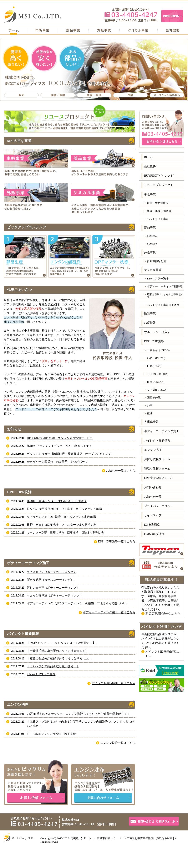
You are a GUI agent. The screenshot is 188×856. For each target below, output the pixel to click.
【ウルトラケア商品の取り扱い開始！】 (53, 666)
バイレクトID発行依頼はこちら (163, 654)
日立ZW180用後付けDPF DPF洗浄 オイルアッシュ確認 (64, 508)
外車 (149, 405)
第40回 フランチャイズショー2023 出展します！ (59, 446)
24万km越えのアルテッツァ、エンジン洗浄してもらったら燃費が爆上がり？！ (78, 713)
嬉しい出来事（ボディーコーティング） (53, 587)
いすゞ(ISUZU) (156, 358)
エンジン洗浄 (153, 449)
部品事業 (150, 227)
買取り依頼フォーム (157, 468)
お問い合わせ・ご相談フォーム (154, 821)
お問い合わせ (153, 487)
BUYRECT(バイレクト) (159, 175)
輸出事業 (150, 313)
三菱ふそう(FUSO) (158, 350)
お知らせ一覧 (153, 496)
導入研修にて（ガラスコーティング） (51, 572)
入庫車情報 (151, 421)
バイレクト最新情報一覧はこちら (113, 683)
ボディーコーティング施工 (161, 431)
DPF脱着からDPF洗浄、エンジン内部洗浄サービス (60, 438)
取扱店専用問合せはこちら (163, 613)
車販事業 (150, 194)
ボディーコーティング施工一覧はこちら (109, 612)
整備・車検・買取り (159, 211)
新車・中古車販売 (158, 203)
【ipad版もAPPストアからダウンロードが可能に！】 (61, 642)
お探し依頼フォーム (157, 459)
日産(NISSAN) (155, 381)
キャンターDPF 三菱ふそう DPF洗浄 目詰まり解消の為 (66, 532)
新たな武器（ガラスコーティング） (50, 579)
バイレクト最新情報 (157, 440)
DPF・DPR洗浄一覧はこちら (116, 541)
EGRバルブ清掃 (154, 534)
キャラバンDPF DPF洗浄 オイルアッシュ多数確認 (61, 516)
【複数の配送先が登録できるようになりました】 (59, 658)
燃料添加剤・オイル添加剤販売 (164, 296)
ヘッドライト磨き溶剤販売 (163, 304)
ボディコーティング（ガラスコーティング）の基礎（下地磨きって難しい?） (77, 603)
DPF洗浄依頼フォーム (158, 478)
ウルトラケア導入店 (157, 332)
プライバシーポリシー (158, 506)
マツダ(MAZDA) (157, 389)
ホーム (148, 157)
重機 (149, 413)
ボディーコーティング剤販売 (164, 286)
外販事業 (150, 252)
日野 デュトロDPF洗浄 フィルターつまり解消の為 (61, 524)
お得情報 (150, 322)
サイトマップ (153, 515)
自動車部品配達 (156, 261)
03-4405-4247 (131, 15)
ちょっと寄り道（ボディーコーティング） (54, 595)
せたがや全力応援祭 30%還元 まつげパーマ (57, 461)
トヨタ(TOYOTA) (157, 373)
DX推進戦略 (152, 524)
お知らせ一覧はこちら (120, 470)
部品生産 (152, 236)
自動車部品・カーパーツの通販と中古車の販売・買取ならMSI (134, 838)
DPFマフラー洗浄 (157, 278)
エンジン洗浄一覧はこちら (117, 742)
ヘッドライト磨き (158, 218)
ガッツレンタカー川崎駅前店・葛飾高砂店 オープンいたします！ (70, 453)
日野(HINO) (154, 366)
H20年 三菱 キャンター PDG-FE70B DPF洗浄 (57, 501)
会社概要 (150, 166)
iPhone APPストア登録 (41, 674)
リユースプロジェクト (158, 185)
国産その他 (154, 397)
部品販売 (152, 244)
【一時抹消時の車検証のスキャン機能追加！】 (57, 650)
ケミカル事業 (153, 269)
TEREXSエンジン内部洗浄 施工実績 (51, 733)
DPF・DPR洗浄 (154, 341)
